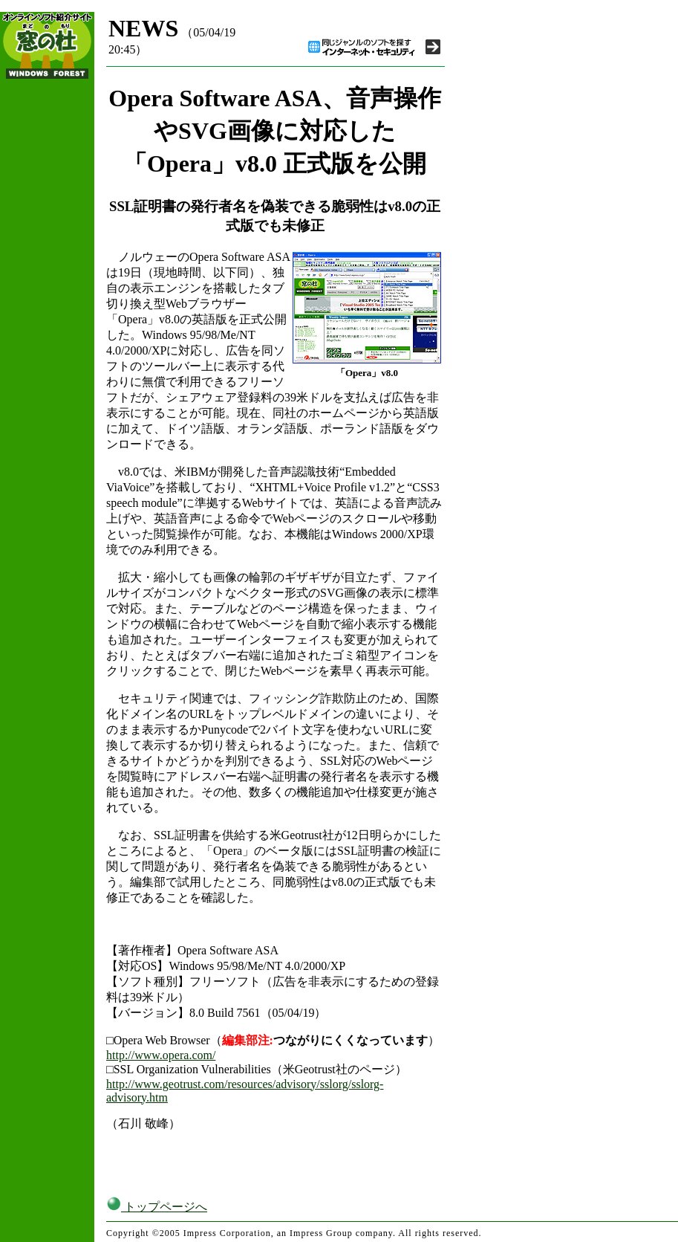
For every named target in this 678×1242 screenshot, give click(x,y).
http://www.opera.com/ (160, 1055)
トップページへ (156, 1206)
